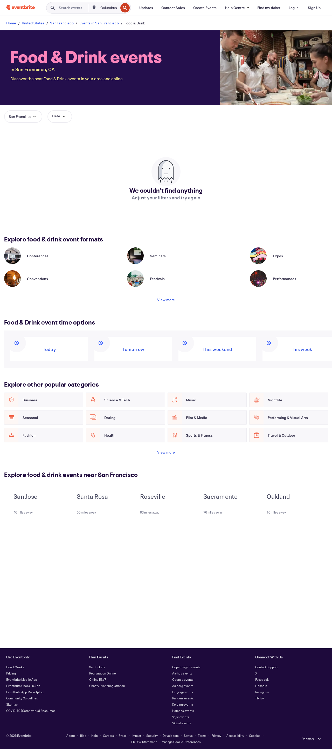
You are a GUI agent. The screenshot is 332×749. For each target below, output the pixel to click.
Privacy (216, 735)
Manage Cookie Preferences (181, 742)
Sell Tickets (97, 667)
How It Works (15, 667)
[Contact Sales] (173, 8)
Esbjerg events (182, 692)
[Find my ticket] (269, 8)
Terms (202, 735)
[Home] (20, 7)
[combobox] (109, 8)
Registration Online (102, 673)
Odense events (182, 679)
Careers (108, 735)
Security (152, 735)
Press (123, 735)
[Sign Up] (314, 8)
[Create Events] (205, 8)
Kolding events (182, 704)
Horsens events (183, 710)
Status (188, 735)
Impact (136, 735)
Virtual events (181, 723)
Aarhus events (182, 673)
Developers (171, 735)
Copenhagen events (186, 667)
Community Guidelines (22, 698)
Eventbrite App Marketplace (25, 692)
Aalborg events (182, 686)
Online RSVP (97, 679)
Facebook (262, 679)
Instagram (262, 692)
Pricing (11, 673)
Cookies (254, 735)
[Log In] (294, 8)
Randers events (183, 698)
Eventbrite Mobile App (21, 679)
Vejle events (180, 717)
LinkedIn (261, 686)
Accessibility (235, 735)
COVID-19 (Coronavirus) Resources (31, 710)
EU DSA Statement (144, 742)
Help (94, 735)
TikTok (259, 698)
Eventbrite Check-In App (23, 686)
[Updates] (146, 8)
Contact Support (266, 667)
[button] (237, 8)
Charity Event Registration (107, 686)
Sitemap (12, 704)
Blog (83, 735)
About (70, 735)
